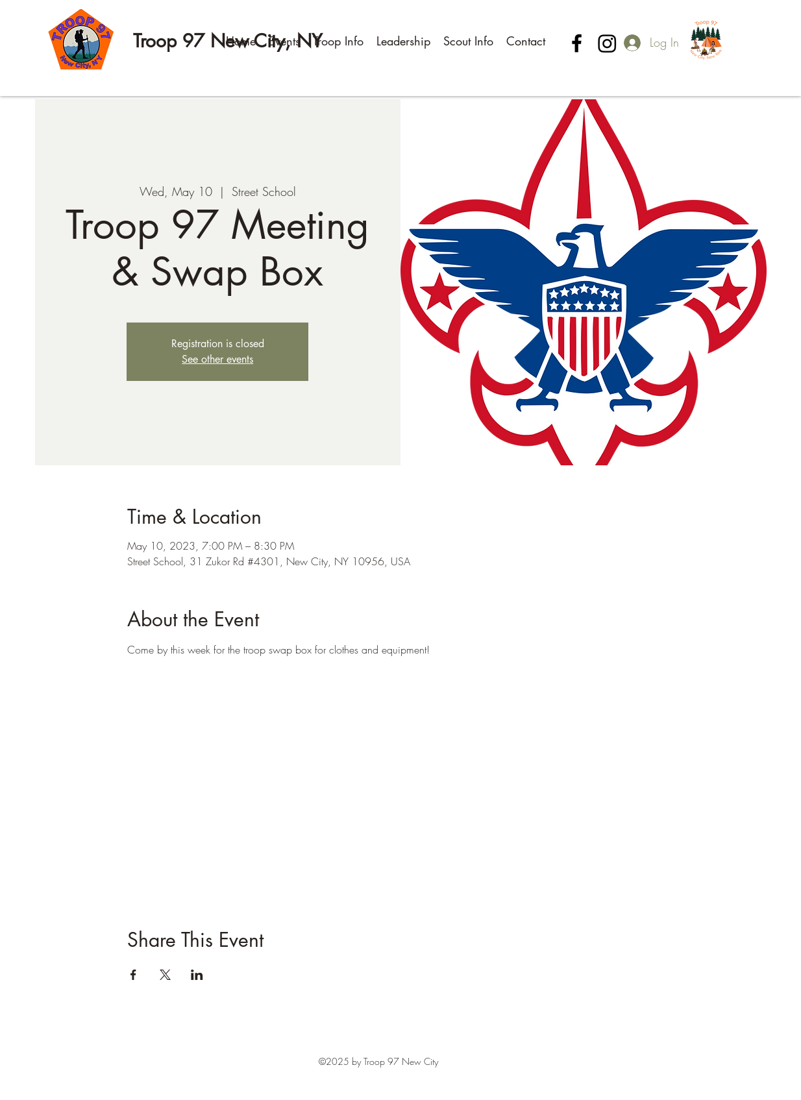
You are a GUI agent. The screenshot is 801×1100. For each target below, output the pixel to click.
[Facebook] (577, 43)
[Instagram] (607, 43)
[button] (284, 41)
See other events (217, 359)
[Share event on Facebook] (133, 975)
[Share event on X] (165, 975)
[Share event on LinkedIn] (197, 975)
